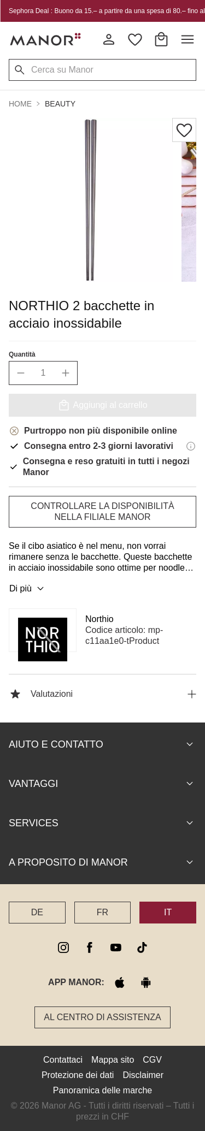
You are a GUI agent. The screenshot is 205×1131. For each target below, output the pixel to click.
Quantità (22, 354)
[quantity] (43, 373)
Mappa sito (112, 1059)
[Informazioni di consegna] (190, 446)
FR (102, 912)
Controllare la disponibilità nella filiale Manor (102, 511)
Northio (99, 619)
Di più (28, 588)
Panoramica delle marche (102, 1090)
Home (20, 103)
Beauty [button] (60, 103)
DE (37, 912)
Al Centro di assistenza (102, 1017)
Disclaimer (142, 1075)
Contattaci (63, 1059)
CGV (152, 1059)
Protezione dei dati (78, 1075)
